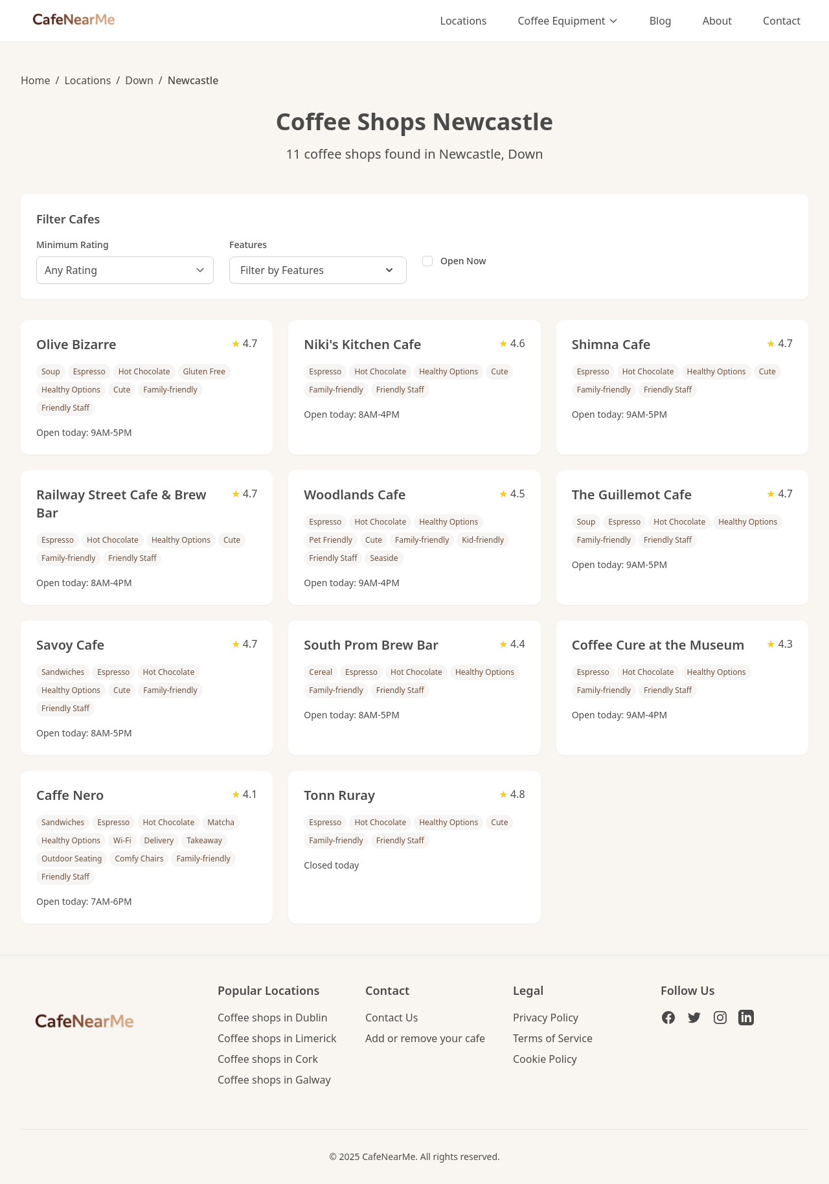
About (717, 21)
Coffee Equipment (567, 21)
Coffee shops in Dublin (273, 1017)
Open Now (463, 261)
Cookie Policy (545, 1059)
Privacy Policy (545, 1017)
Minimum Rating (72, 244)
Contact (782, 21)
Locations (463, 21)
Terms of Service (553, 1038)
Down (139, 80)
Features (248, 244)
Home (36, 80)
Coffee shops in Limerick (277, 1038)
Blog (661, 21)
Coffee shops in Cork (268, 1059)
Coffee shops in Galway (274, 1080)
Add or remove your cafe (425, 1038)
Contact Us (391, 1017)
